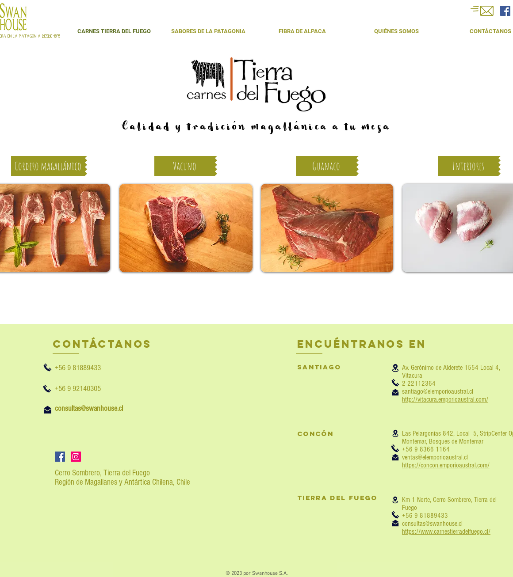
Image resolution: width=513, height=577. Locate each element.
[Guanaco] (326, 166)
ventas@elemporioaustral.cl (435, 457)
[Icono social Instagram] (76, 457)
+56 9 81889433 (88, 367)
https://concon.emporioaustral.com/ (446, 465)
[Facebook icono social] (60, 457)
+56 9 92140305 (78, 388)
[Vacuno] (184, 166)
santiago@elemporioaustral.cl (437, 391)
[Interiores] (468, 166)
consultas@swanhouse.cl (432, 524)
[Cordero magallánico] (48, 166)
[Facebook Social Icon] (505, 11)
